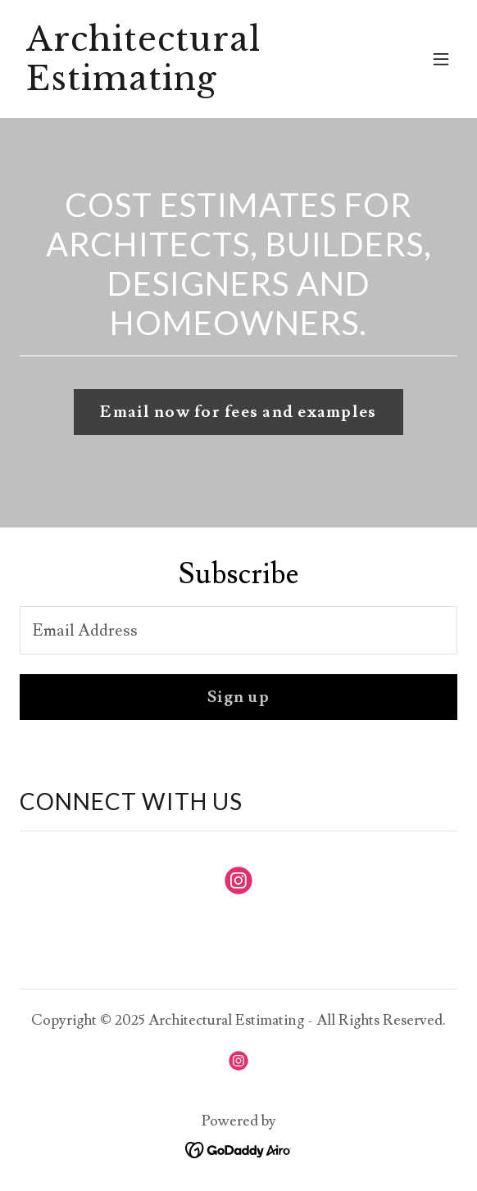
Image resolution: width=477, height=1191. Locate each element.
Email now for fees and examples (238, 412)
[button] (441, 59)
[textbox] (238, 630)
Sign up (238, 697)
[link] (173, 85)
